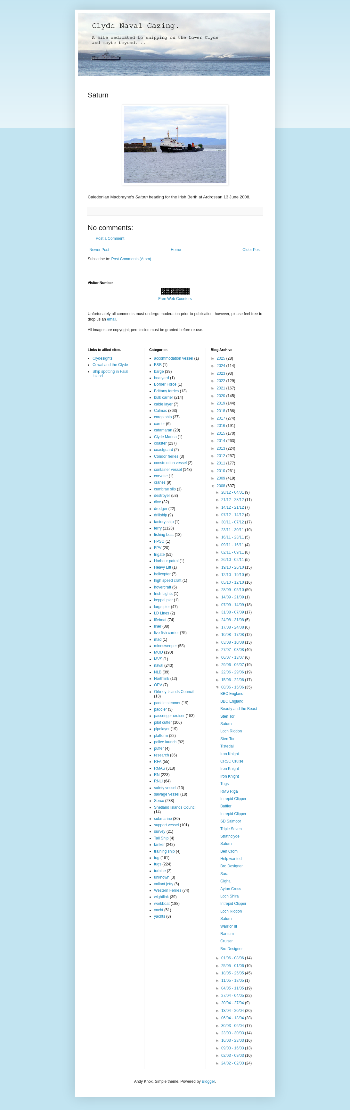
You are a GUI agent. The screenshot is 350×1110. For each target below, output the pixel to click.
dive (157, 502)
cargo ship (163, 417)
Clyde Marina (165, 437)
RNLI (158, 781)
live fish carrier (166, 632)
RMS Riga (229, 791)
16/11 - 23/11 (233, 537)
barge (159, 371)
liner (157, 626)
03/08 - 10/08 (233, 642)
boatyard (161, 378)
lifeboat (160, 620)
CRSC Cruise (231, 761)
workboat (162, 903)
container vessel (168, 469)
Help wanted (231, 858)
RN (156, 774)
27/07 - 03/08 (233, 649)
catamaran (163, 430)
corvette (161, 476)
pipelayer (162, 729)
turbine (160, 871)
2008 (221, 486)
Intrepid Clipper (233, 799)
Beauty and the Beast (238, 708)
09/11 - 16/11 (233, 545)
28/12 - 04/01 (233, 492)
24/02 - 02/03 (233, 1063)
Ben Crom (229, 851)
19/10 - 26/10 (233, 567)
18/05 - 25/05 (233, 973)
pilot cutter (163, 722)
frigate (159, 554)
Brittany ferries (166, 391)
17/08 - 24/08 (233, 627)
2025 (221, 358)
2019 (221, 403)
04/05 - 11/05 (233, 988)
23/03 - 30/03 (233, 1033)
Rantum (227, 933)
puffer (159, 748)
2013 (221, 448)
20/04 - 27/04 (233, 1003)
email (111, 319)
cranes (160, 482)
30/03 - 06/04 (233, 1025)
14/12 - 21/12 (233, 507)
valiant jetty (163, 884)
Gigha (225, 881)
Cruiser (226, 941)
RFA (157, 761)
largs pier (162, 607)
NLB (157, 672)
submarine (163, 818)
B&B (158, 365)
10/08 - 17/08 (233, 634)
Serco (159, 800)
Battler (226, 806)
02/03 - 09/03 (233, 1055)
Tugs (224, 783)
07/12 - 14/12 (233, 515)
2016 (221, 425)
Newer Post (99, 249)
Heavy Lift (162, 567)
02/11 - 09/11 (233, 552)
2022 (221, 381)
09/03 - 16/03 (233, 1048)
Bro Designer (231, 866)
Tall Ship (161, 838)
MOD (158, 652)
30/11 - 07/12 (233, 522)
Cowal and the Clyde (110, 365)
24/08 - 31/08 (233, 620)
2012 (221, 456)
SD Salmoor (230, 821)
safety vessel (165, 788)
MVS (158, 659)
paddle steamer (167, 703)
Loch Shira (229, 896)
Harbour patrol (166, 561)
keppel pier (163, 600)
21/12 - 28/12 (233, 499)
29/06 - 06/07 (233, 665)
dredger (160, 508)
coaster (160, 443)
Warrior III (228, 926)
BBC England (231, 693)
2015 (221, 433)
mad (157, 639)
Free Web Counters (175, 298)
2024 (221, 365)
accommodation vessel (173, 358)
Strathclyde (230, 836)
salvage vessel (166, 794)
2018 (221, 411)
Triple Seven (231, 829)
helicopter (162, 574)
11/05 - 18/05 (233, 980)
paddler (160, 709)
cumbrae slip (165, 489)
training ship (164, 851)
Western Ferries (167, 890)
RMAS (159, 768)
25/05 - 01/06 (233, 966)
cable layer (163, 404)
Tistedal (227, 746)
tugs (157, 864)
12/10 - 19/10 (233, 574)
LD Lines (161, 613)
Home (176, 249)
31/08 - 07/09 (233, 612)
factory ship (164, 522)
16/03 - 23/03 (233, 1040)
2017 (221, 418)
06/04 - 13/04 (233, 1018)
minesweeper (165, 646)
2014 (221, 440)
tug (156, 857)
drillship (160, 515)
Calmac (160, 410)
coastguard (163, 449)
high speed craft (167, 580)
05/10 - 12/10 (233, 582)
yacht (158, 910)
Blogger (208, 1081)
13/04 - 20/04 (233, 1010)
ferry (158, 528)
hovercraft (162, 587)
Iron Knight (229, 754)
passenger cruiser (169, 716)
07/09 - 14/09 (233, 605)
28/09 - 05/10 (233, 590)
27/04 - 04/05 (233, 995)
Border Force (165, 384)
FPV (157, 548)
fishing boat (164, 534)
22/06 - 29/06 (233, 672)
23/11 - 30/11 (233, 530)
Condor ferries (166, 456)
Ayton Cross (230, 889)
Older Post (251, 249)
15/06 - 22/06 (233, 680)
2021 (221, 388)
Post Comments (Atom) (131, 259)
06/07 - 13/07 (233, 657)
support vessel (166, 825)
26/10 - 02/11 (233, 559)
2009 (221, 478)
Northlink (161, 678)
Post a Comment (110, 238)
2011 (221, 463)
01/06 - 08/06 (233, 958)
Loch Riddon (231, 731)
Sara (224, 874)
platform (161, 735)
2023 (221, 373)
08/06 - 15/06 (233, 687)
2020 (221, 396)
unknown (161, 877)
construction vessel (170, 463)
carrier (159, 423)
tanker (159, 844)
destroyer (162, 495)
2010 (221, 471)
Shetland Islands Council (175, 807)
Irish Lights (163, 593)
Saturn (226, 724)
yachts (159, 916)
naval (158, 665)
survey (159, 831)
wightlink (161, 897)
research (161, 755)
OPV (158, 685)
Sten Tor (227, 716)
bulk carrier (163, 397)
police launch (165, 742)
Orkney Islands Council (173, 691)
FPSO (159, 541)
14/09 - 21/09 (233, 597)
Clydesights (102, 358)
